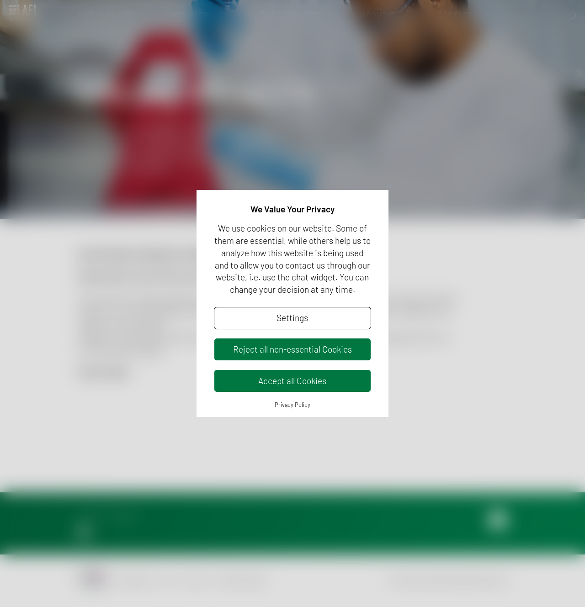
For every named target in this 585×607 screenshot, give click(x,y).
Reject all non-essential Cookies (292, 349)
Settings (292, 317)
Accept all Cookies (292, 380)
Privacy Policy (292, 404)
